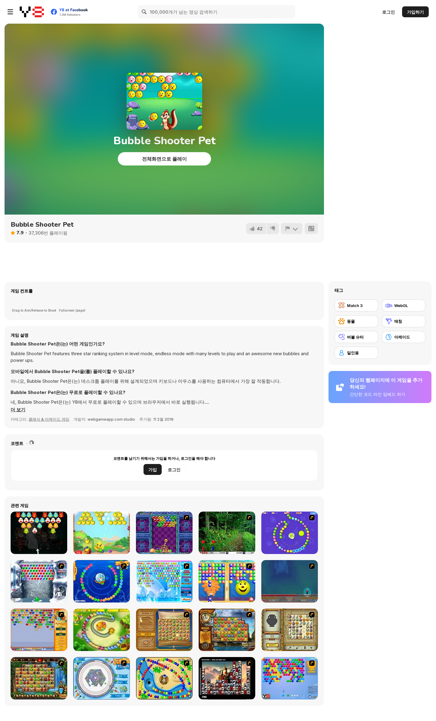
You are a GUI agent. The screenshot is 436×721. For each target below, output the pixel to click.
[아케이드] (403, 337)
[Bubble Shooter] (289, 678)
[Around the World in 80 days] (227, 630)
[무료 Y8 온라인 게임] (31, 11)
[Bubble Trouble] (289, 581)
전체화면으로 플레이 (164, 159)
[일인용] (356, 353)
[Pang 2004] (227, 533)
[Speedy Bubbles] (39, 630)
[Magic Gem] (227, 581)
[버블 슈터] (356, 337)
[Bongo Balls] (164, 678)
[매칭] (403, 321)
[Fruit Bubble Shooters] (101, 533)
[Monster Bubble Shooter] (39, 533)
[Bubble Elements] (164, 581)
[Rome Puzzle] (39, 678)
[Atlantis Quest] (289, 630)
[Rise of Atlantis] (164, 630)
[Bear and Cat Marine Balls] (101, 581)
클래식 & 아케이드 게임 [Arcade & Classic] (48, 419)
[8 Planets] (289, 533)
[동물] (356, 321)
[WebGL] (403, 305)
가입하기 (415, 12)
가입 (152, 469)
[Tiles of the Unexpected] (227, 678)
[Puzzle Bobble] (164, 533)
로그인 (388, 12)
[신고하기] (291, 228)
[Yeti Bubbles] (39, 581)
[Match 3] (356, 305)
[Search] (144, 11)
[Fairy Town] (101, 678)
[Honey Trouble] (101, 630)
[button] (18, 409)
